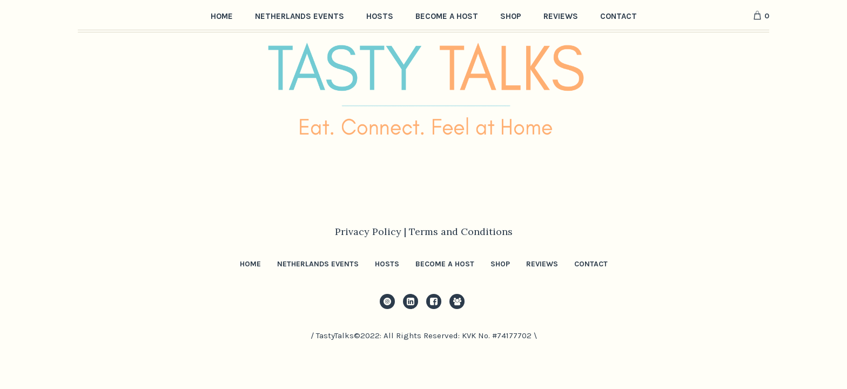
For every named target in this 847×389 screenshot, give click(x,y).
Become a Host (444, 264)
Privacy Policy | (372, 231)
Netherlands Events (318, 264)
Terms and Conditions (461, 231)
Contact (591, 264)
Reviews (542, 264)
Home (250, 264)
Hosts (387, 264)
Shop (500, 264)
